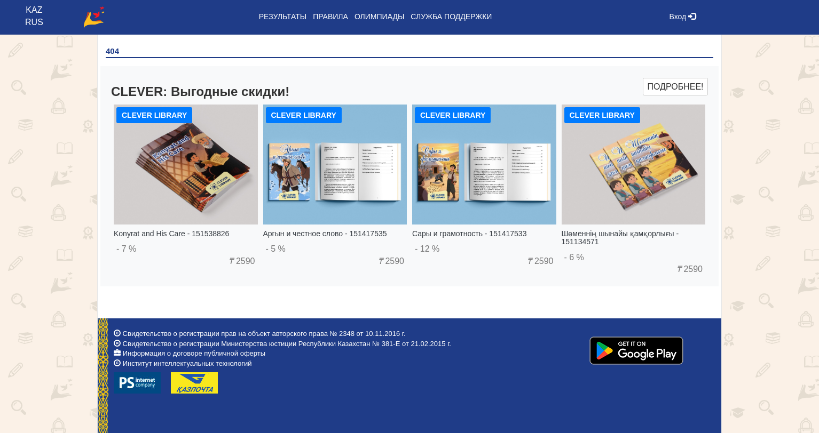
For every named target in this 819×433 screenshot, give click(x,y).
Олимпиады (379, 16)
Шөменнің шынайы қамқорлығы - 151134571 (620, 237)
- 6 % (574, 257)
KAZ (34, 9)
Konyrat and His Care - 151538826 (171, 233)
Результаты (282, 16)
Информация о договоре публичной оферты (194, 353)
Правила (330, 16)
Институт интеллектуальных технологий (187, 363)
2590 (242, 261)
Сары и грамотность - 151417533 (469, 233)
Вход (683, 16)
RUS (34, 22)
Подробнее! (675, 86)
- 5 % (276, 248)
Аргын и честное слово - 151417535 (325, 233)
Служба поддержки (451, 16)
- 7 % (126, 248)
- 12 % (427, 248)
